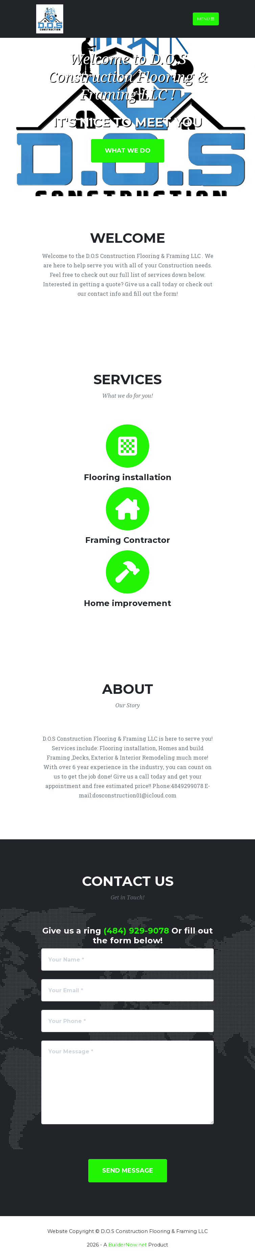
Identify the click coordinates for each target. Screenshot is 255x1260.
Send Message (127, 1170)
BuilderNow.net (127, 1245)
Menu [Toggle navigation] (205, 18)
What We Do (127, 150)
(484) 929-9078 (136, 931)
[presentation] (92, 1146)
